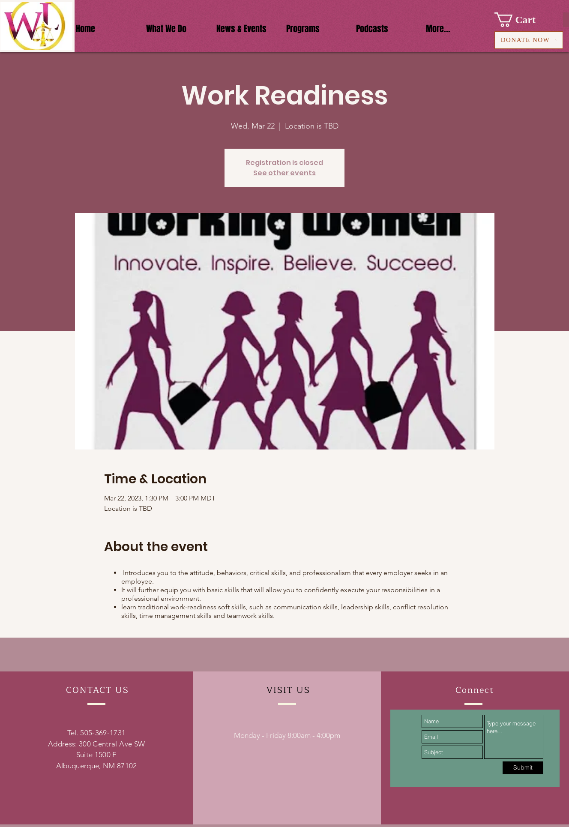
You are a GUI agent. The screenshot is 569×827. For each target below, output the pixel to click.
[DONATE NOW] (528, 40)
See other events (284, 173)
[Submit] (523, 767)
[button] (522, 19)
